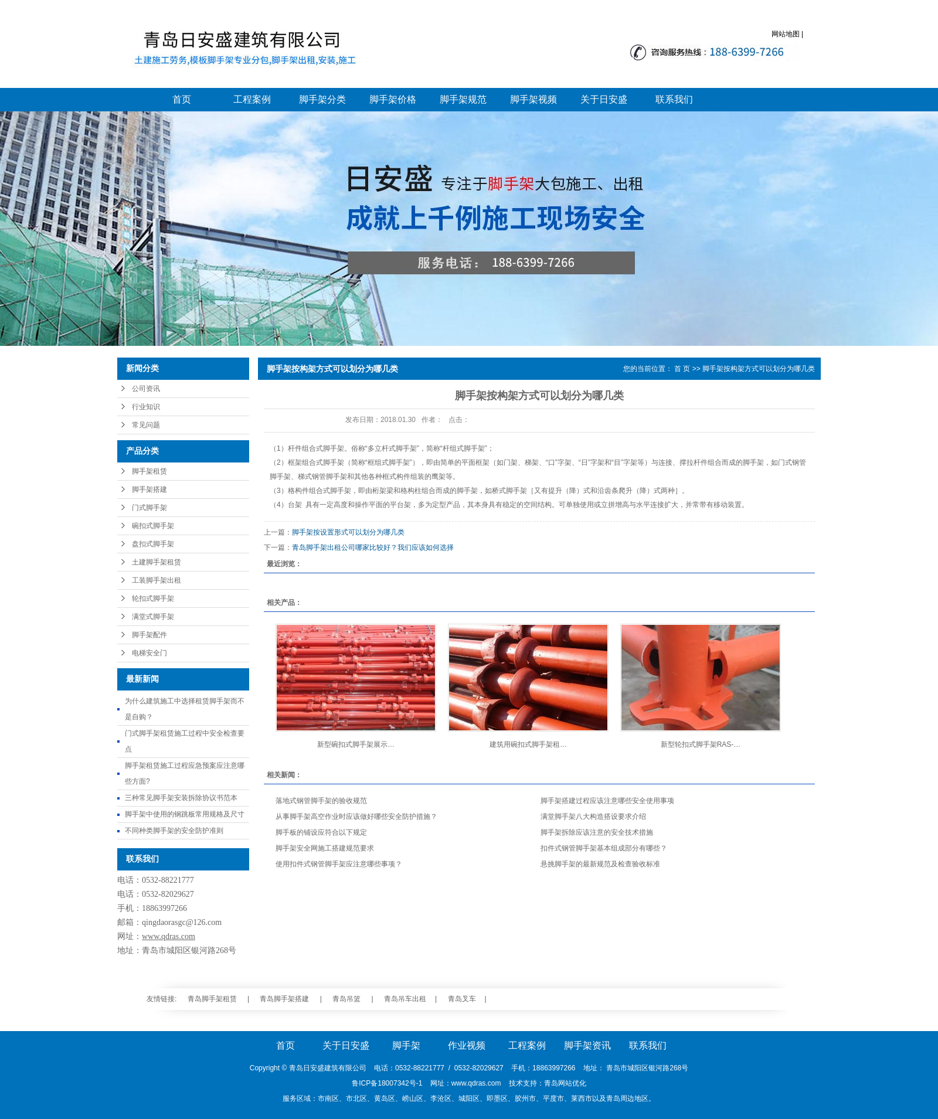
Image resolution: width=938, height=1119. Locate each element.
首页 (181, 99)
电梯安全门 (149, 653)
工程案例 (252, 99)
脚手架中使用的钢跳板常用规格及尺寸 (184, 814)
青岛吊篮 (346, 999)
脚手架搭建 (149, 489)
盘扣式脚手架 (153, 544)
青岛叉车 (462, 999)
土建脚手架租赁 (156, 562)
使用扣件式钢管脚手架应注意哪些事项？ (339, 864)
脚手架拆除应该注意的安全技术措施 (597, 832)
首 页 (682, 369)
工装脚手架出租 (156, 580)
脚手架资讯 (587, 1045)
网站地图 (786, 34)
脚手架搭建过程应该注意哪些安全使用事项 (607, 801)
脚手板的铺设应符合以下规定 (321, 832)
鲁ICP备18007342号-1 (387, 1083)
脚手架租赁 (149, 471)
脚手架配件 (149, 635)
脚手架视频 (533, 99)
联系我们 (674, 99)
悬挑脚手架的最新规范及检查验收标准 (600, 864)
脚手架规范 (463, 99)
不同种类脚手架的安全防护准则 (174, 831)
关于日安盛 (603, 99)
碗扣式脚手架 (153, 526)
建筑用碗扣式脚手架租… (528, 744)
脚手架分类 (322, 99)
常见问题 (146, 425)
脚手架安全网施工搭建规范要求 (325, 848)
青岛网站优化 (565, 1083)
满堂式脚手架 (153, 617)
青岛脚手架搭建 (284, 999)
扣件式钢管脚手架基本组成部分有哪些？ (604, 848)
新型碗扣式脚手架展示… (356, 744)
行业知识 (146, 407)
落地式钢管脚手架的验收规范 (321, 801)
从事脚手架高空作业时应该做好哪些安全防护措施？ (356, 816)
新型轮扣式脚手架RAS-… (701, 744)
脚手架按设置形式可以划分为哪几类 (348, 532)
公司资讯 (146, 389)
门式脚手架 (149, 508)
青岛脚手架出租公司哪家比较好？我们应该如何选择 (373, 547)
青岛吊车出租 (405, 999)
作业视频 (466, 1045)
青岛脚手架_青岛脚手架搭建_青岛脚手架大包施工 (241, 50)
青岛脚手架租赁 (212, 999)
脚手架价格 (392, 99)
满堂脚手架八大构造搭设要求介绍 (593, 816)
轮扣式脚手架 (153, 598)
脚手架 (406, 1045)
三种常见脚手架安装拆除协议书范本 (181, 798)
